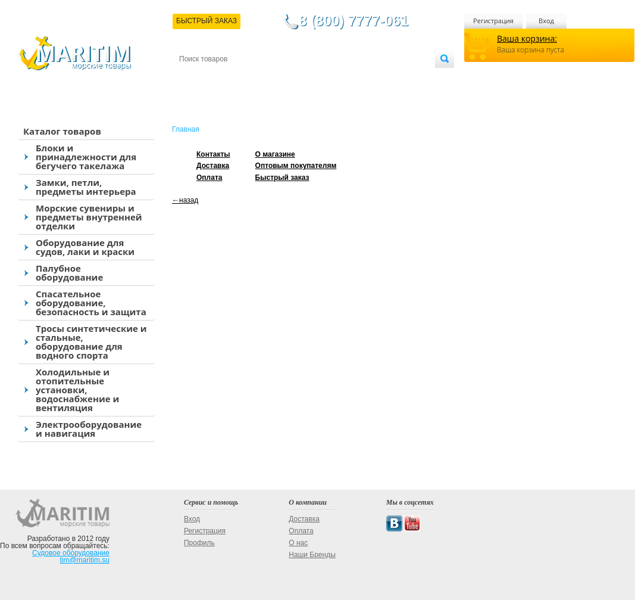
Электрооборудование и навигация (89, 428)
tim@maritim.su (85, 560)
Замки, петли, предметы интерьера (86, 186)
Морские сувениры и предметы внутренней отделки (89, 217)
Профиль (199, 543)
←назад (185, 200)
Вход (546, 20)
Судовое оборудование (71, 553)
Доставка (237, 78)
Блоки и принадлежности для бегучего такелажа (86, 157)
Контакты (193, 78)
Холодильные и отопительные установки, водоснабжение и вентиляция (77, 390)
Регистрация (493, 20)
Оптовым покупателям (397, 78)
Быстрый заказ (282, 177)
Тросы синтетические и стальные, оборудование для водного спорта (91, 341)
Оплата (277, 78)
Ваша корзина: (527, 38)
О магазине (321, 78)
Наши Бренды (312, 555)
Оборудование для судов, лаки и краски (85, 247)
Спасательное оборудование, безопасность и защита (91, 303)
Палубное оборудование (69, 272)
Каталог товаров (62, 131)
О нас (298, 543)
